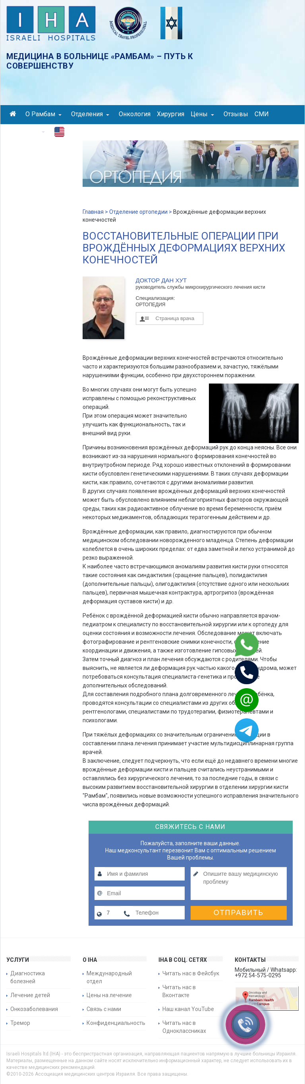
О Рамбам (43, 114)
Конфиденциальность (116, 1023)
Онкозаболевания (34, 1009)
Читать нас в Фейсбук (190, 973)
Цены (202, 114)
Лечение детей (30, 995)
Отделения (90, 114)
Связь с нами (104, 1009)
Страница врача (175, 318)
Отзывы (236, 114)
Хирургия (170, 114)
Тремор (20, 1023)
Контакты (27, 131)
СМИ (262, 114)
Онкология (135, 114)
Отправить (239, 913)
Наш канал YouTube (188, 1009)
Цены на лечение (109, 995)
